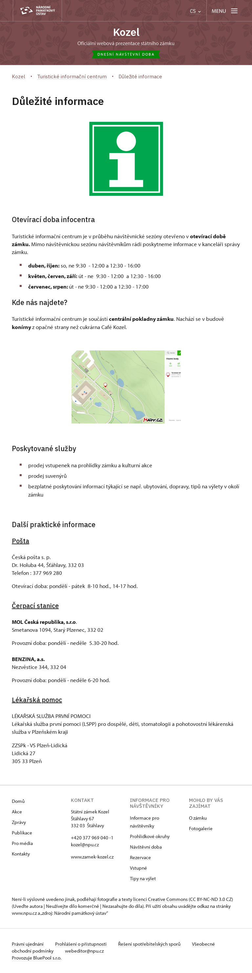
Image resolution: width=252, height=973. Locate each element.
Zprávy (19, 822)
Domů (18, 801)
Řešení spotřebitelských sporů (149, 944)
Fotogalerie (201, 828)
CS (195, 11)
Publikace (22, 833)
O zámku (198, 818)
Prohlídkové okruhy (150, 836)
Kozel (126, 32)
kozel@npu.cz (85, 844)
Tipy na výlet (143, 878)
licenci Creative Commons (160, 899)
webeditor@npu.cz (84, 951)
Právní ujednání (28, 944)
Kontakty (21, 854)
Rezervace (140, 857)
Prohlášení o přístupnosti (81, 944)
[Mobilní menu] (225, 10)
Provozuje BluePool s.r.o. (36, 958)
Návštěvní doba (146, 847)
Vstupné (138, 868)
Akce (17, 811)
